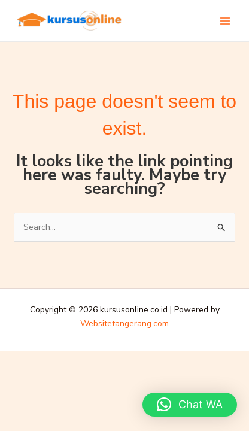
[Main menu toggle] (225, 21)
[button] (189, 405)
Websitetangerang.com (124, 323)
